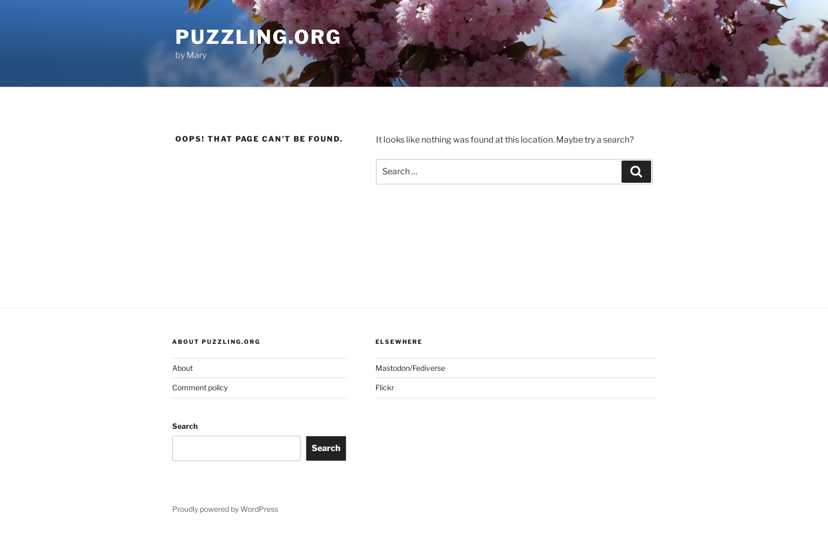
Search (184, 425)
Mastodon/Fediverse (410, 367)
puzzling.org (258, 37)
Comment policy (200, 387)
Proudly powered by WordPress (225, 508)
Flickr (384, 387)
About (182, 367)
